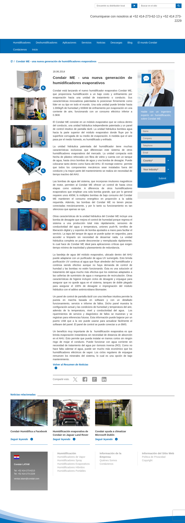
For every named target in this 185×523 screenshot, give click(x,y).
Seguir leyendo (21, 425)
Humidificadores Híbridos (71, 453)
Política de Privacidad (154, 442)
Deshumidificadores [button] (46, 28)
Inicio (35, 35)
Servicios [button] (86, 28)
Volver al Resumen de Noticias (71, 350)
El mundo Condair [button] (147, 28)
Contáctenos (20, 35)
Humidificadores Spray (69, 446)
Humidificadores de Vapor (71, 442)
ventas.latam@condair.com (26, 464)
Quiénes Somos (108, 446)
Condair (30, 8)
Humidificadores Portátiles (71, 456)
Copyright (147, 446)
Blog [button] (129, 28)
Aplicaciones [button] (69, 28)
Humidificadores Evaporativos (73, 449)
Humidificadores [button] (22, 28)
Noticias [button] (101, 28)
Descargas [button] (116, 28)
